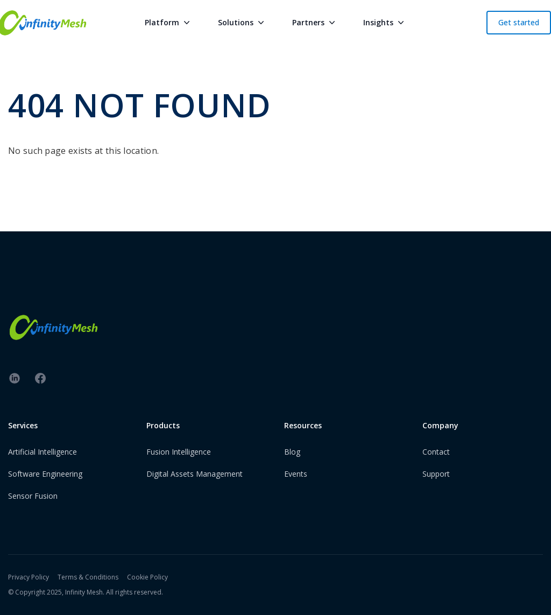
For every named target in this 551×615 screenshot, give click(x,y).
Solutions (242, 22)
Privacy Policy (28, 577)
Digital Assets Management (194, 474)
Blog (292, 452)
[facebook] (40, 378)
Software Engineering (45, 474)
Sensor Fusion (33, 496)
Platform (168, 22)
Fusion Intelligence (178, 452)
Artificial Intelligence (42, 452)
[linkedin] (14, 378)
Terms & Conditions (88, 577)
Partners (314, 22)
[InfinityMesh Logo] (275, 327)
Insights (384, 22)
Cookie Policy (147, 577)
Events (295, 474)
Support (436, 474)
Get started (518, 22)
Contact (436, 452)
